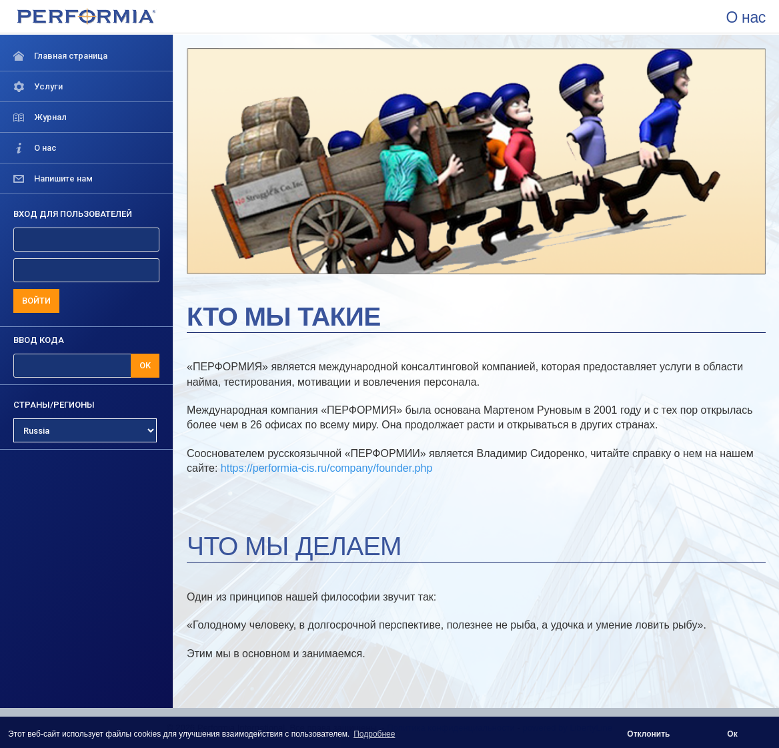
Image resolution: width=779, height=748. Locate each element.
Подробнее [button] (374, 734)
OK (145, 365)
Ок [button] (732, 734)
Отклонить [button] (648, 734)
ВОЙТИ (36, 301)
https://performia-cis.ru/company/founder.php (327, 468)
